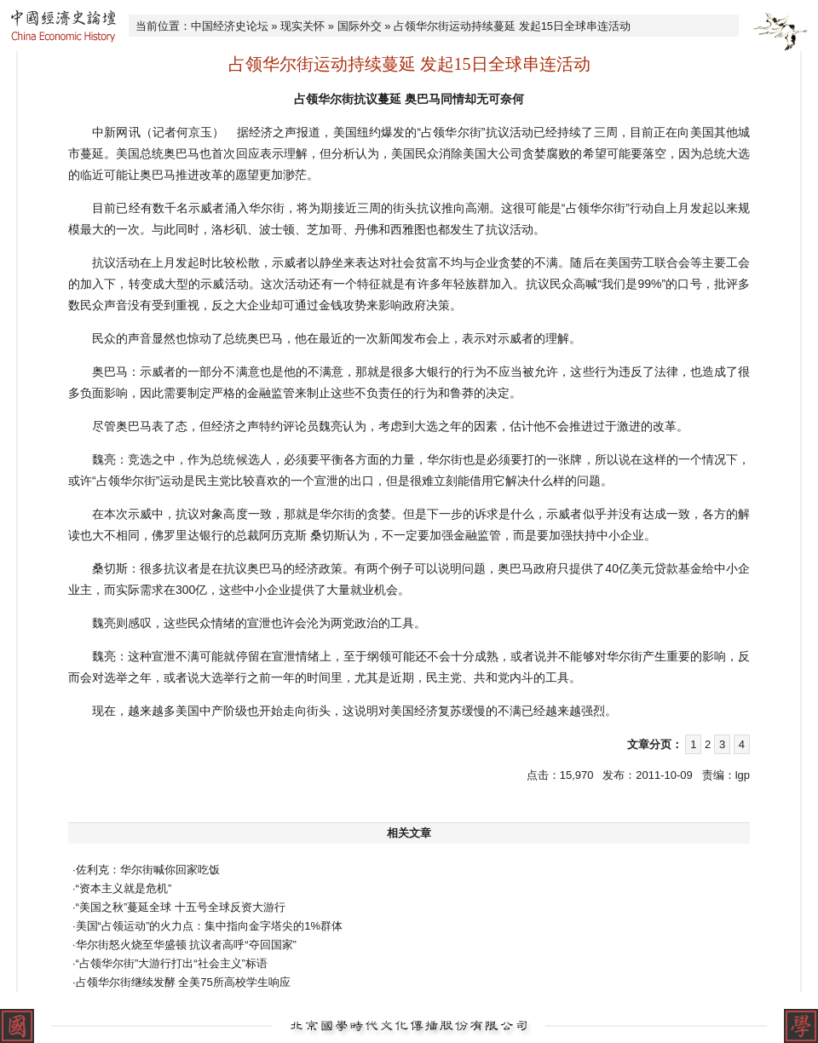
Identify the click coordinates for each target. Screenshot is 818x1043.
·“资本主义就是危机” (121, 888)
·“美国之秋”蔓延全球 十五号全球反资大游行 (178, 907)
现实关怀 (302, 26)
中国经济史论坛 (229, 26)
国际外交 (359, 26)
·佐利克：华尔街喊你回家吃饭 (146, 869)
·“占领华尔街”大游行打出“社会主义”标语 (170, 963)
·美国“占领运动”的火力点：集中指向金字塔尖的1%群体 (207, 925)
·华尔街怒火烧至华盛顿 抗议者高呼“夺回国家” (184, 944)
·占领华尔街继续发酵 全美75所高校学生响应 (181, 982)
